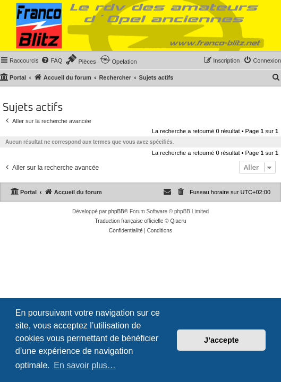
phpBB (116, 211)
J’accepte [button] (221, 340)
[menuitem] (51, 60)
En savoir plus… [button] (85, 365)
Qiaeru (178, 221)
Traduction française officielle (129, 221)
